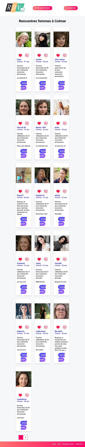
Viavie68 (58, 263)
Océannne (21, 263)
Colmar (20, 62)
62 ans (64, 62)
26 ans (45, 129)
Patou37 (20, 195)
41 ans (26, 129)
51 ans (26, 62)
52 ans (64, 197)
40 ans (64, 129)
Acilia (57, 127)
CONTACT (79, 444)
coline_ (38, 263)
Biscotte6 (58, 331)
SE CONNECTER (71, 8)
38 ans (45, 333)
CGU (59, 444)
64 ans (26, 197)
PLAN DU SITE (68, 444)
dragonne (20, 331)
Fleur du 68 (21, 127)
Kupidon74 (40, 195)
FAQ (54, 444)
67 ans (45, 265)
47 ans (45, 197)
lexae (19, 59)
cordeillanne (22, 399)
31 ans (26, 265)
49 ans (45, 62)
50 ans (64, 265)
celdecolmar (40, 331)
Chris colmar (60, 59)
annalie (39, 59)
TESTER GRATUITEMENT (43, 8)
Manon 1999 (41, 127)
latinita (57, 195)
